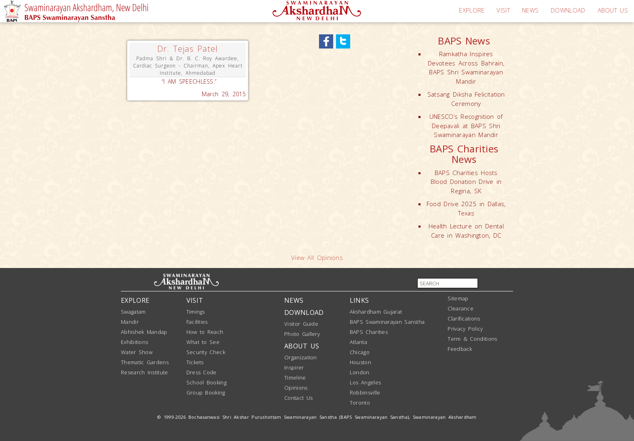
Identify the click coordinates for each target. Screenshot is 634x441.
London (360, 372)
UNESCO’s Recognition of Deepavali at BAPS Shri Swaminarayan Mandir (466, 125)
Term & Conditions (472, 338)
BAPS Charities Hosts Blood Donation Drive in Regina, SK (466, 182)
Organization (300, 357)
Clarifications (464, 318)
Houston (360, 362)
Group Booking (205, 392)
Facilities (197, 321)
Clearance (460, 308)
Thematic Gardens (145, 362)
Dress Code (201, 372)
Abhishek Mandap (144, 331)
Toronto (360, 402)
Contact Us (298, 397)
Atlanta (358, 342)
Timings (195, 311)
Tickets (195, 362)
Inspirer (294, 367)
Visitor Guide (301, 323)
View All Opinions (317, 257)
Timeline (295, 377)
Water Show (136, 352)
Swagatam (133, 311)
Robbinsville (365, 392)
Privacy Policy (465, 328)
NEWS (530, 10)
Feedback (460, 348)
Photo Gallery (302, 334)
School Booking (206, 382)
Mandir (130, 321)
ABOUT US (613, 10)
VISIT (503, 10)
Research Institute (144, 372)
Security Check (205, 352)
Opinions (295, 387)
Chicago (360, 352)
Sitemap (458, 298)
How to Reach (205, 331)
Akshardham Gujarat (376, 311)
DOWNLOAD (568, 10)
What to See (203, 342)
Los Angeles (365, 382)
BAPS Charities (369, 331)
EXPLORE (471, 10)
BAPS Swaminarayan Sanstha (387, 321)
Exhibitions (134, 342)
